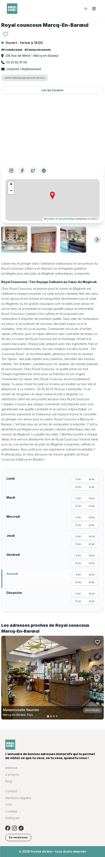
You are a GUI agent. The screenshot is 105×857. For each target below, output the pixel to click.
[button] (52, 195)
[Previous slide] (8, 239)
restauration (9, 318)
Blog (8, 781)
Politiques (12, 818)
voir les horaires (52, 90)
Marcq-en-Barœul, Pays (18, 714)
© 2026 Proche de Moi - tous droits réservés (52, 851)
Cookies (11, 811)
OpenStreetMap (66, 218)
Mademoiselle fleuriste (21, 710)
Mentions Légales (18, 798)
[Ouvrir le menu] (93, 8)
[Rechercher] (86, 9)
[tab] (48, 716)
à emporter (82, 273)
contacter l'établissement (23, 69)
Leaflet (49, 218)
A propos (12, 774)
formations (18, 837)
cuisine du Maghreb (72, 288)
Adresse (11, 768)
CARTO (94, 218)
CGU (8, 805)
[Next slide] (97, 239)
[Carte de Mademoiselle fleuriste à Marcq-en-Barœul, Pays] (52, 677)
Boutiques (92, 710)
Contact (11, 791)
